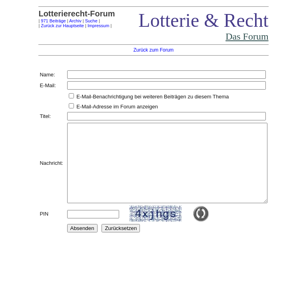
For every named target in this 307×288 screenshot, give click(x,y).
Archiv (63, 20)
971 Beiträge (41, 20)
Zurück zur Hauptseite (50, 25)
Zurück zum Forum (154, 50)
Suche (79, 20)
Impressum (86, 25)
